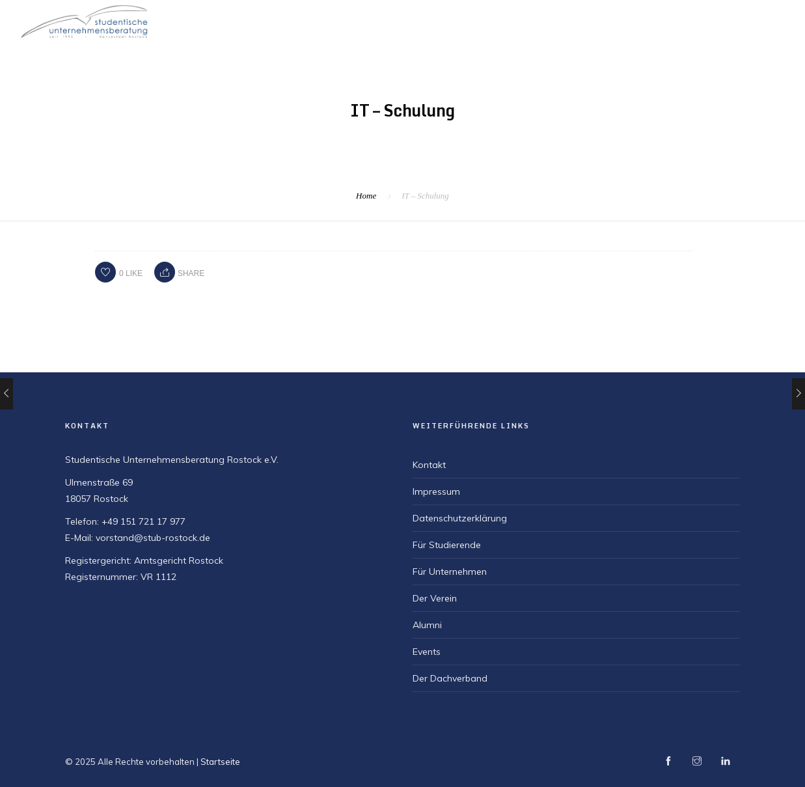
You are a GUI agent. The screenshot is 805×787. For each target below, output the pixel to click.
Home (366, 195)
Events (427, 651)
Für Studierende (576, 20)
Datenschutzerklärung (460, 518)
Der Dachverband (450, 678)
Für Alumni (759, 20)
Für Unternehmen (675, 20)
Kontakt (429, 465)
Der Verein (493, 20)
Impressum (436, 491)
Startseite (423, 20)
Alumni (427, 625)
